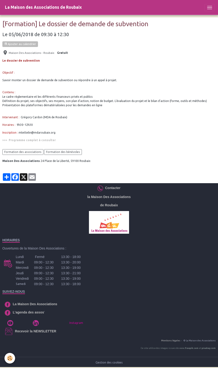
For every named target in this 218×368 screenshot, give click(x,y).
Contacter (111, 188)
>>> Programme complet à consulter (29, 140)
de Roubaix (109, 205)
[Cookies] (10, 358)
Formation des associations (23, 151)
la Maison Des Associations (109, 197)
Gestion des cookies (109, 362)
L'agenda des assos (28, 312)
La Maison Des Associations (35, 304)
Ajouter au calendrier (20, 44)
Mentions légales (170, 340)
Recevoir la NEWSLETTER (35, 331)
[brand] (43, 7)
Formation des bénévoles (63, 151)
